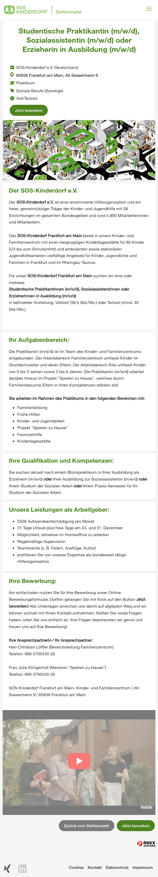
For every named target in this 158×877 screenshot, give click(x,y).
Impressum (143, 867)
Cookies (76, 867)
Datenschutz (117, 867)
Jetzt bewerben (29, 110)
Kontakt (95, 867)
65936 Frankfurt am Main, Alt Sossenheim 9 (54, 75)
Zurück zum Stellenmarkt (86, 825)
